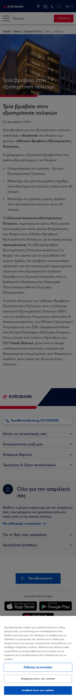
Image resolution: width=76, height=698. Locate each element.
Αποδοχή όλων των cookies (38, 690)
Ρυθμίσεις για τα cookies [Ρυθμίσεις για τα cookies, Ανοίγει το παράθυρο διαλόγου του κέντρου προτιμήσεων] (38, 667)
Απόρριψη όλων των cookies (38, 678)
